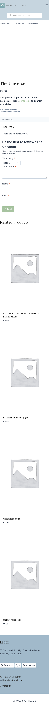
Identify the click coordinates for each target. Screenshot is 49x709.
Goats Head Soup (11, 518)
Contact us (5, 685)
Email (5, 195)
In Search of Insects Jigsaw (16, 417)
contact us (25, 101)
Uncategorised (14, 111)
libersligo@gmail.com (12, 680)
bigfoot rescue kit (12, 619)
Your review (9, 166)
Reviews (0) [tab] (7, 119)
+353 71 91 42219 (12, 677)
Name (6, 183)
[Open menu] (46, 5)
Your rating (8, 158)
